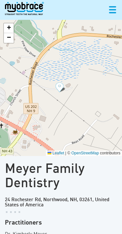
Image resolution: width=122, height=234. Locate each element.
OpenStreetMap (85, 153)
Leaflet (55, 153)
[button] (61, 88)
